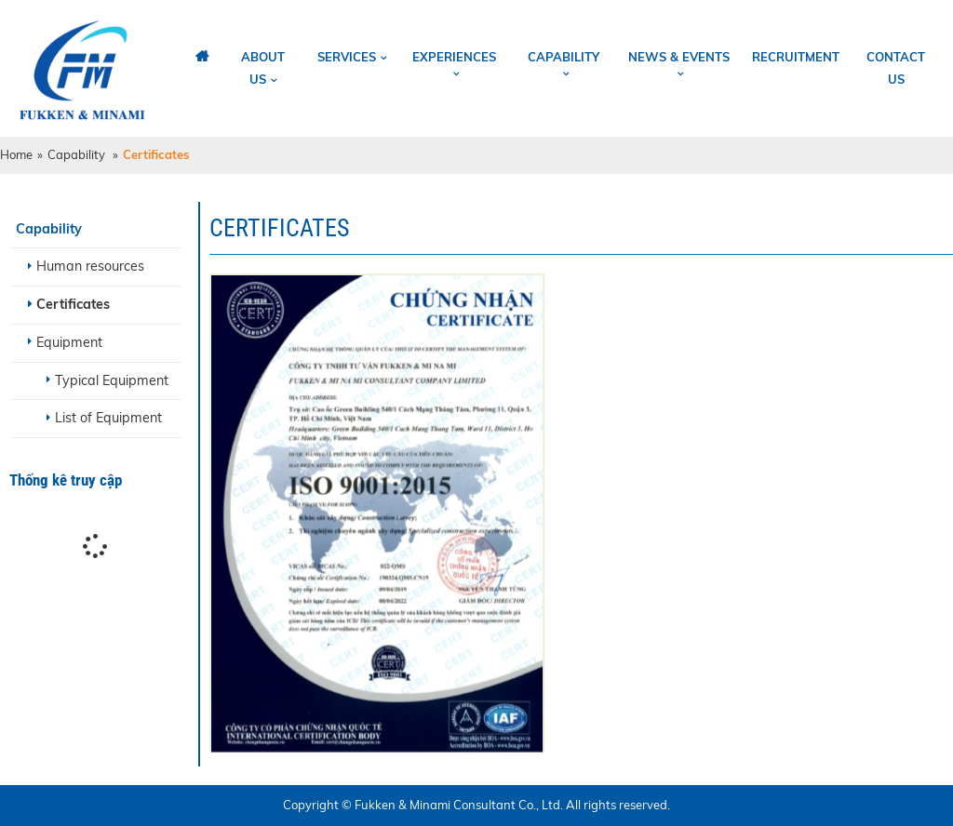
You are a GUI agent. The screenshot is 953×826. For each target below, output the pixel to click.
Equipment (69, 342)
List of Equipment (108, 417)
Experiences (454, 56)
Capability (563, 56)
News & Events (679, 56)
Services (346, 56)
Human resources (90, 266)
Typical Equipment (111, 380)
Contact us (895, 67)
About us (263, 67)
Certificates (73, 304)
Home (16, 154)
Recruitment (795, 56)
